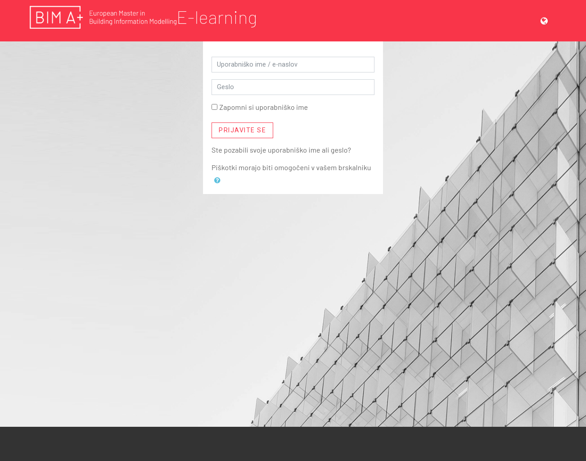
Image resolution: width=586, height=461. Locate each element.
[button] (547, 20)
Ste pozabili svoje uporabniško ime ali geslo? (281, 149)
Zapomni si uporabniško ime (263, 107)
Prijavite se (242, 130)
